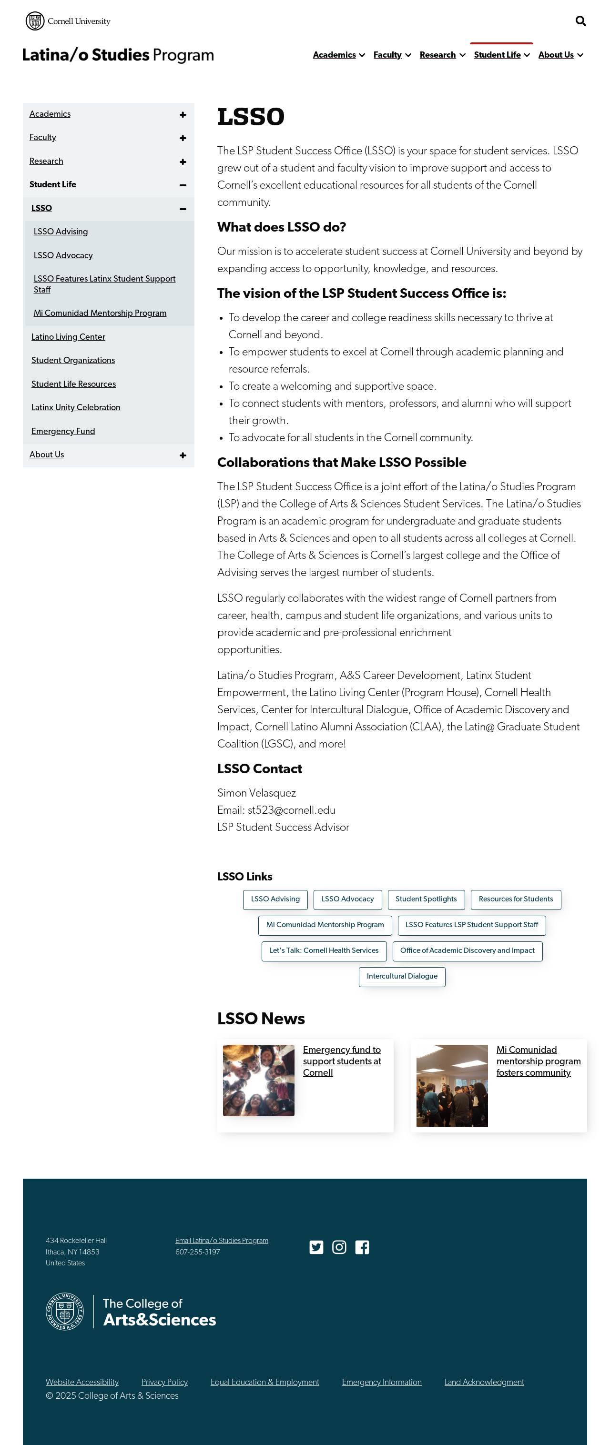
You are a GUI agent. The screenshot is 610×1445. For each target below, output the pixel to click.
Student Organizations (73, 360)
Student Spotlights (426, 899)
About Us (556, 55)
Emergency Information (382, 1382)
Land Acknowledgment (484, 1382)
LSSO (41, 208)
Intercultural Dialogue (402, 976)
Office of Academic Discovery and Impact (467, 951)
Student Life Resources (73, 384)
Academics (334, 55)
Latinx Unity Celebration (76, 408)
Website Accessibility (82, 1382)
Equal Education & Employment (265, 1382)
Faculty (388, 55)
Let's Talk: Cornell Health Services (324, 951)
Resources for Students (516, 899)
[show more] (362, 55)
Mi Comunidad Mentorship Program (325, 925)
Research (438, 55)
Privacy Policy (165, 1382)
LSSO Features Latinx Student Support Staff (105, 285)
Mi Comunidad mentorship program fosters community (539, 1062)
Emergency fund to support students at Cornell (342, 1062)
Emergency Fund (63, 431)
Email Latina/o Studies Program (221, 1241)
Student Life (497, 55)
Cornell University (68, 20)
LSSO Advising (275, 899)
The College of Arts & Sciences (513, 21)
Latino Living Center (68, 337)
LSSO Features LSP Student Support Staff (472, 925)
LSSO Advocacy (348, 899)
